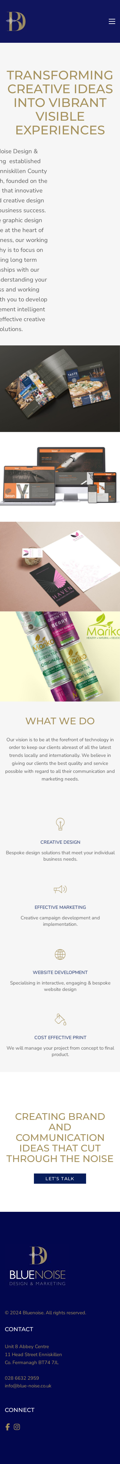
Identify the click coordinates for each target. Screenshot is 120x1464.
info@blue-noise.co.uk (28, 1386)
